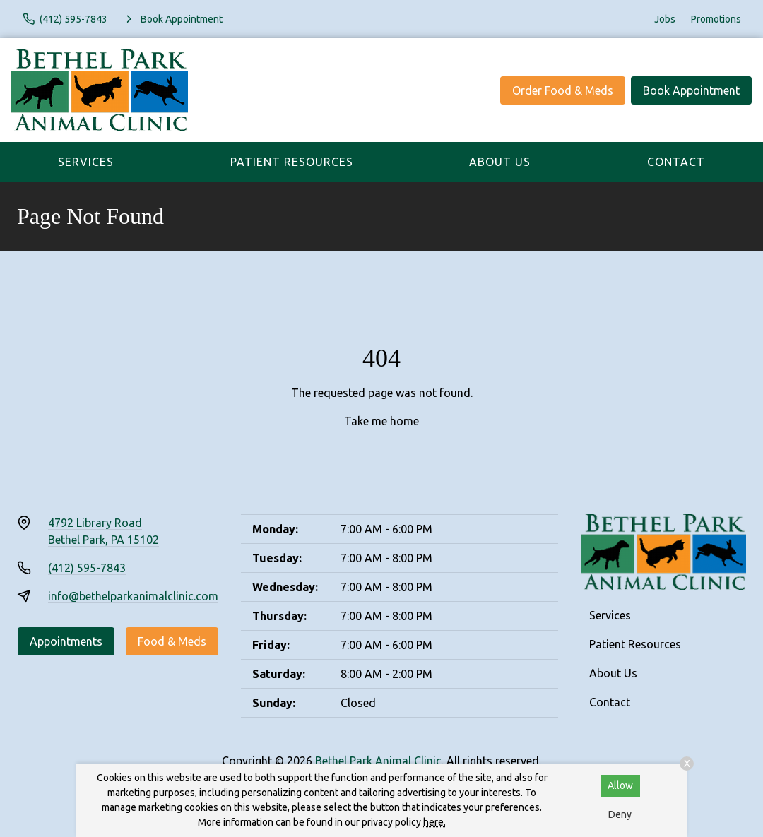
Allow (620, 785)
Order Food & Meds (562, 90)
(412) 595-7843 (87, 568)
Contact (676, 161)
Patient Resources (291, 161)
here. (434, 822)
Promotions (716, 19)
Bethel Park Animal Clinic (378, 760)
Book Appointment (691, 90)
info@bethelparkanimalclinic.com (133, 596)
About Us (500, 161)
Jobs (664, 19)
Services (86, 161)
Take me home (381, 421)
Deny (620, 814)
